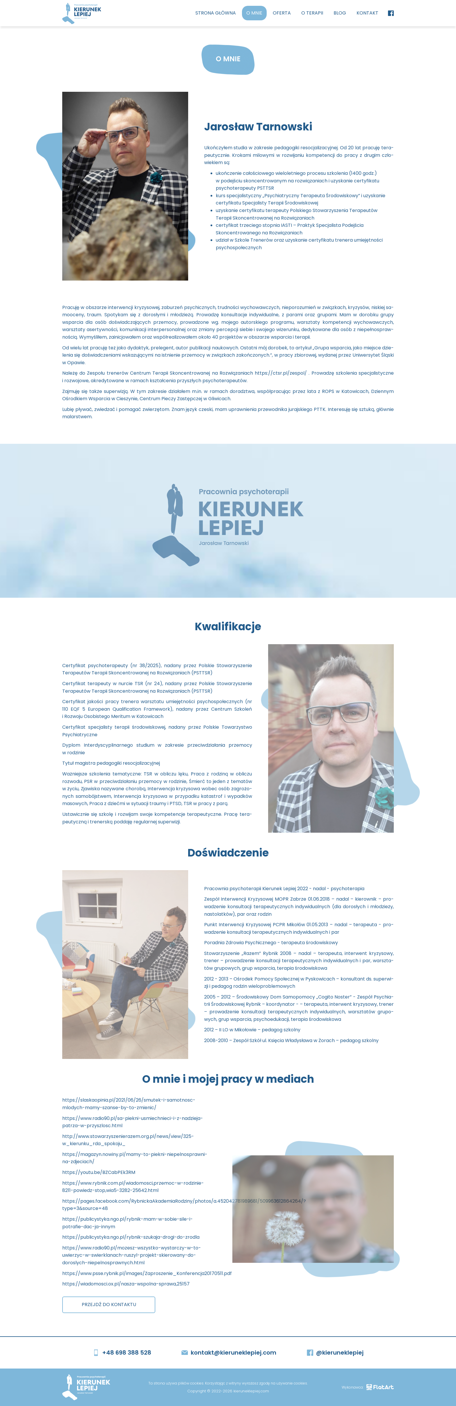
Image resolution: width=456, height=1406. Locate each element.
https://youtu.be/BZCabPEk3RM (98, 1172)
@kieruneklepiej (340, 1352)
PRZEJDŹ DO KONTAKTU (109, 1304)
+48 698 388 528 (126, 1352)
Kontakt (367, 13)
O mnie (254, 13)
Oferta (282, 13)
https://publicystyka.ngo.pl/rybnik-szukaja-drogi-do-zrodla (131, 1237)
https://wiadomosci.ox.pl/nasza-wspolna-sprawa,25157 (126, 1284)
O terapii (312, 13)
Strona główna (215, 13)
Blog (340, 13)
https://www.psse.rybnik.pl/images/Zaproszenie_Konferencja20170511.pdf (147, 1273)
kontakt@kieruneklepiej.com (233, 1352)
